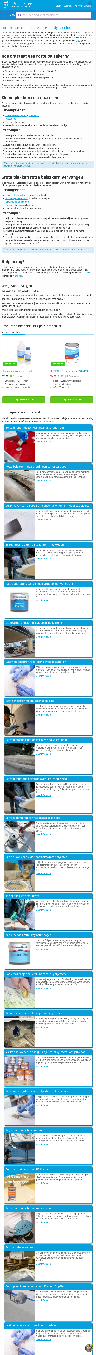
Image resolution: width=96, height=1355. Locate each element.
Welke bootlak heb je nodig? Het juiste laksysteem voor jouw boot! (46, 1052)
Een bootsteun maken (19, 1247)
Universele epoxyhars (16, 115)
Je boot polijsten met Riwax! (23, 896)
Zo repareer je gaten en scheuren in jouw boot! (35, 544)
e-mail (87, 272)
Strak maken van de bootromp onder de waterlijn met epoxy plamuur (48, 505)
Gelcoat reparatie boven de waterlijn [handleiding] (37, 779)
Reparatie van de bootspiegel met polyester (33, 1013)
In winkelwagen (24, 399)
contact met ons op (44, 421)
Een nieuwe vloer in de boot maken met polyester (36, 857)
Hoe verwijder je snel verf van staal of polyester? (36, 974)
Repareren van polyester (51, 249)
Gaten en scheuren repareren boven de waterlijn (36, 662)
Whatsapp (17, 276)
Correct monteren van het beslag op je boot (33, 818)
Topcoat (9, 122)
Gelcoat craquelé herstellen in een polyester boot (36, 740)
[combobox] (53, 15)
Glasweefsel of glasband (17, 201)
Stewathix (34, 115)
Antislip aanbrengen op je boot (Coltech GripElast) (36, 1286)
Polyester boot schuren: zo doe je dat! (29, 1208)
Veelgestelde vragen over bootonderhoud (31, 1325)
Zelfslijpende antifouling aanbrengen (28, 935)
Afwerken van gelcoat (76, 249)
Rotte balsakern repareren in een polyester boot (36, 466)
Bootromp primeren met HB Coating (27, 1169)
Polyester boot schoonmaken (24, 1130)
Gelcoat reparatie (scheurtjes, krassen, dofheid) (35, 427)
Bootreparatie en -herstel (21, 412)
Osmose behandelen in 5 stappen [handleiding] (34, 622)
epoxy (79, 40)
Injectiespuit (11, 119)
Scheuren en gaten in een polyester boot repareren (38, 1091)
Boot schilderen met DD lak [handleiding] (30, 701)
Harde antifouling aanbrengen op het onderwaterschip (40, 584)
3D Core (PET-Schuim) (16, 198)
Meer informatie (43, 441)
